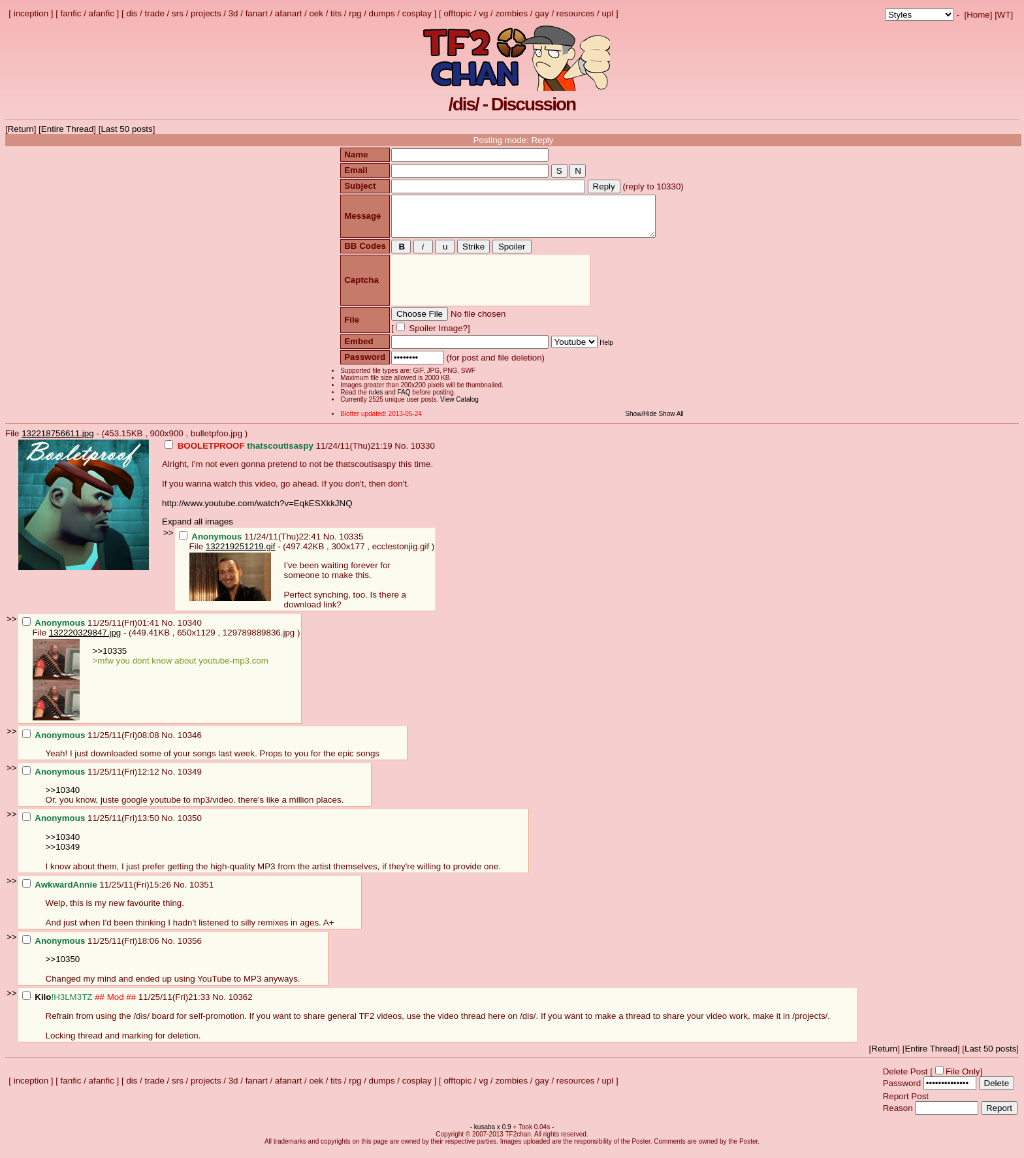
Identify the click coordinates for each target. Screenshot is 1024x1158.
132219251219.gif (241, 554)
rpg (355, 13)
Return (21, 129)
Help (605, 350)
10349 (190, 779)
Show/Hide (642, 421)
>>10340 (63, 798)
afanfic (101, 13)
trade (155, 13)
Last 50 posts (126, 129)
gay (542, 13)
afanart (288, 13)
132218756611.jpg (57, 441)
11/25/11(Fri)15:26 (98, 892)
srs (178, 13)
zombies (511, 13)
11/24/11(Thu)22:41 (251, 544)
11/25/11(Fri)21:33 (117, 1005)
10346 (190, 743)
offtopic (457, 13)
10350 (190, 826)
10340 (190, 630)
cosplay (417, 13)
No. (402, 453)
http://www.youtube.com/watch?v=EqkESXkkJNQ (257, 511)
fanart (257, 13)
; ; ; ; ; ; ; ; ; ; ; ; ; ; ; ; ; (919, 14)
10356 (190, 949)
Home (978, 15)
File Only (963, 1079)
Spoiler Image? (435, 336)
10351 (201, 892)
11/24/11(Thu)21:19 (279, 453)
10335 (351, 544)
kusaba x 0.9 (492, 1134)
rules (374, 400)
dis (131, 13)
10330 (423, 453)
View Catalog (458, 407)
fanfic (71, 13)
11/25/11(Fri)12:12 (92, 779)
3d (233, 13)
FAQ (402, 400)
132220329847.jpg (85, 640)
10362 (241, 1005)
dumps (382, 13)
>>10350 (63, 967)
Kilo (43, 1005)
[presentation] (488, 288)
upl (607, 13)
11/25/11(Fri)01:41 (92, 630)
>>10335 (110, 659)
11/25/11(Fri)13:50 (92, 826)
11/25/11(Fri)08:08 (92, 743)
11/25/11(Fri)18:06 (92, 949)
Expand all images (197, 529)
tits (336, 13)
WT (1004, 15)
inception (31, 13)
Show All (672, 421)
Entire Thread (67, 129)
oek (316, 13)
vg (483, 13)
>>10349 (63, 855)
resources (575, 13)
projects (206, 13)
